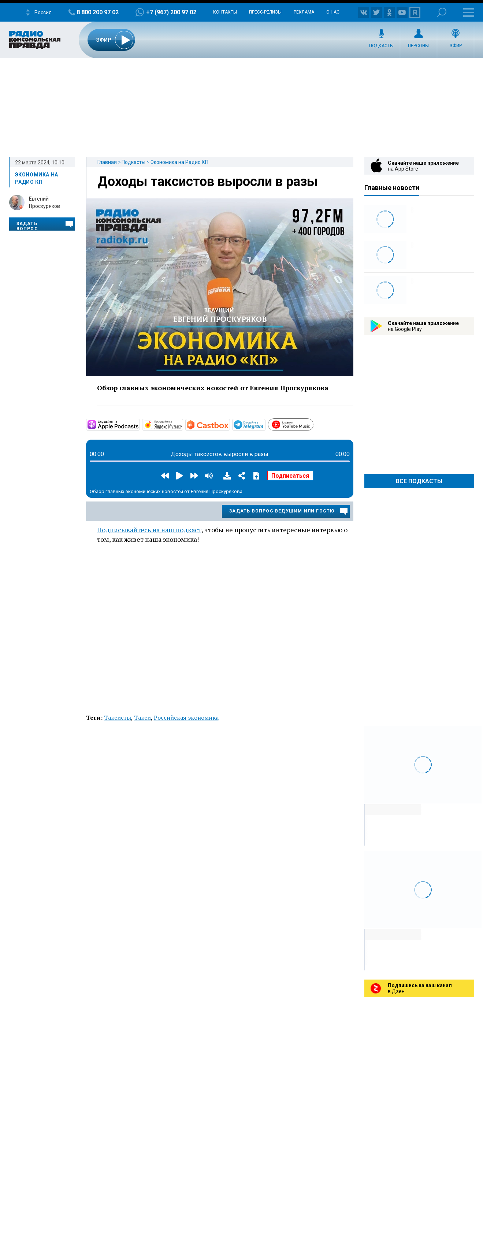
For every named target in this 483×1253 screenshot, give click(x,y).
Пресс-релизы (265, 12)
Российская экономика (186, 717)
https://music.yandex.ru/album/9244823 (182, 424)
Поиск (441, 12)
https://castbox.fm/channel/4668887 (229, 424)
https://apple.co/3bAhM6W (139, 424)
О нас (332, 12)
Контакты (225, 12)
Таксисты (117, 717)
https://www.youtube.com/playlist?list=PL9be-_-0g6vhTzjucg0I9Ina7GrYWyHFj (313, 423)
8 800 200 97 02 (98, 12)
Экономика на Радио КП (179, 162)
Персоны (418, 45)
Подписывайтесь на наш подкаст (149, 529)
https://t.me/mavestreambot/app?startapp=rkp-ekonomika (264, 424)
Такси (142, 717)
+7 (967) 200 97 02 (171, 12)
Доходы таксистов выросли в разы (207, 181)
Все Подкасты (419, 481)
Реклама (304, 12)
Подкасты (381, 45)
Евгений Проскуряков (44, 202)
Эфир (455, 45)
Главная (107, 162)
